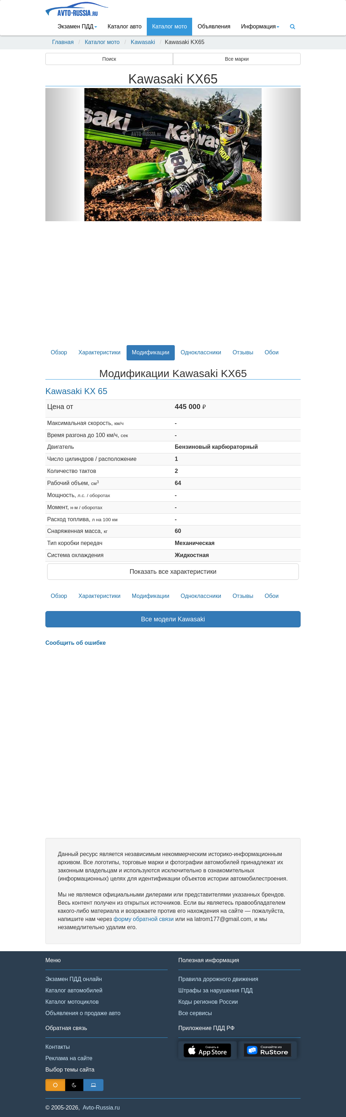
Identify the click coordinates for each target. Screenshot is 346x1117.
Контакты (57, 1047)
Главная (63, 42)
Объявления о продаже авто (83, 1013)
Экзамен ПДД (77, 26)
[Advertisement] (173, 287)
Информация (260, 26)
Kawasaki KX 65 (76, 391)
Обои (271, 352)
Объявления (213, 26)
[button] (64, 154)
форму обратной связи (143, 919)
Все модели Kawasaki (173, 619)
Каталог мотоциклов (72, 1002)
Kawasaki (143, 42)
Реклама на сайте (69, 1058)
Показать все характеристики (172, 571)
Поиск (109, 59)
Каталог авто (125, 26)
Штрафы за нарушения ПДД (215, 990)
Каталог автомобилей (73, 990)
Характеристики (99, 352)
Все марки (237, 59)
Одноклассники (201, 352)
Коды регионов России (208, 1002)
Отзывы (243, 352)
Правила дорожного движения (218, 979)
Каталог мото (169, 26)
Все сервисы (195, 1013)
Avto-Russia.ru (101, 1108)
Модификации (150, 352)
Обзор (59, 352)
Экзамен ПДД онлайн (73, 979)
